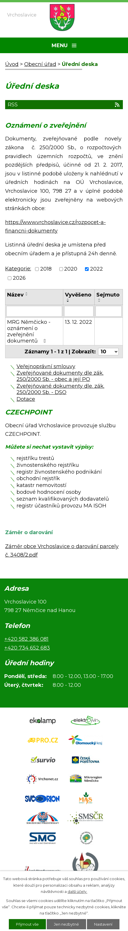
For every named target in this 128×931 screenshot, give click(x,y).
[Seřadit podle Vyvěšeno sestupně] (68, 301)
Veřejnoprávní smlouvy (46, 366)
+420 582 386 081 (26, 639)
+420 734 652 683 (27, 648)
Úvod (12, 64)
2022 (96, 269)
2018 (46, 269)
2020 (70, 269)
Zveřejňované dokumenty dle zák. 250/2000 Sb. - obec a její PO (60, 376)
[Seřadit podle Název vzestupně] (27, 293)
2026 (19, 278)
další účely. (77, 891)
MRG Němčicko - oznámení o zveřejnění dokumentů (28, 331)
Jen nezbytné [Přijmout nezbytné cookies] (66, 924)
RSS (64, 104)
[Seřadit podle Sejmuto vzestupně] (99, 299)
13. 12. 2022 (78, 322)
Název (15, 295)
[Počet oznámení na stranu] (108, 351)
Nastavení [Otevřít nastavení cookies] (103, 924)
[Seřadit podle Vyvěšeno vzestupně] (68, 299)
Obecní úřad (40, 64)
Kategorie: (18, 269)
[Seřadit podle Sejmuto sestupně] (99, 301)
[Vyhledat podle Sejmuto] (109, 311)
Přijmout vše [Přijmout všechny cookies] (27, 924)
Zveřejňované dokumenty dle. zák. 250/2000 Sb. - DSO (60, 389)
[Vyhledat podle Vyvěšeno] (79, 311)
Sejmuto (107, 295)
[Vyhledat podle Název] (34, 311)
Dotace (26, 399)
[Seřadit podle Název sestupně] (27, 295)
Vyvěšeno (78, 295)
